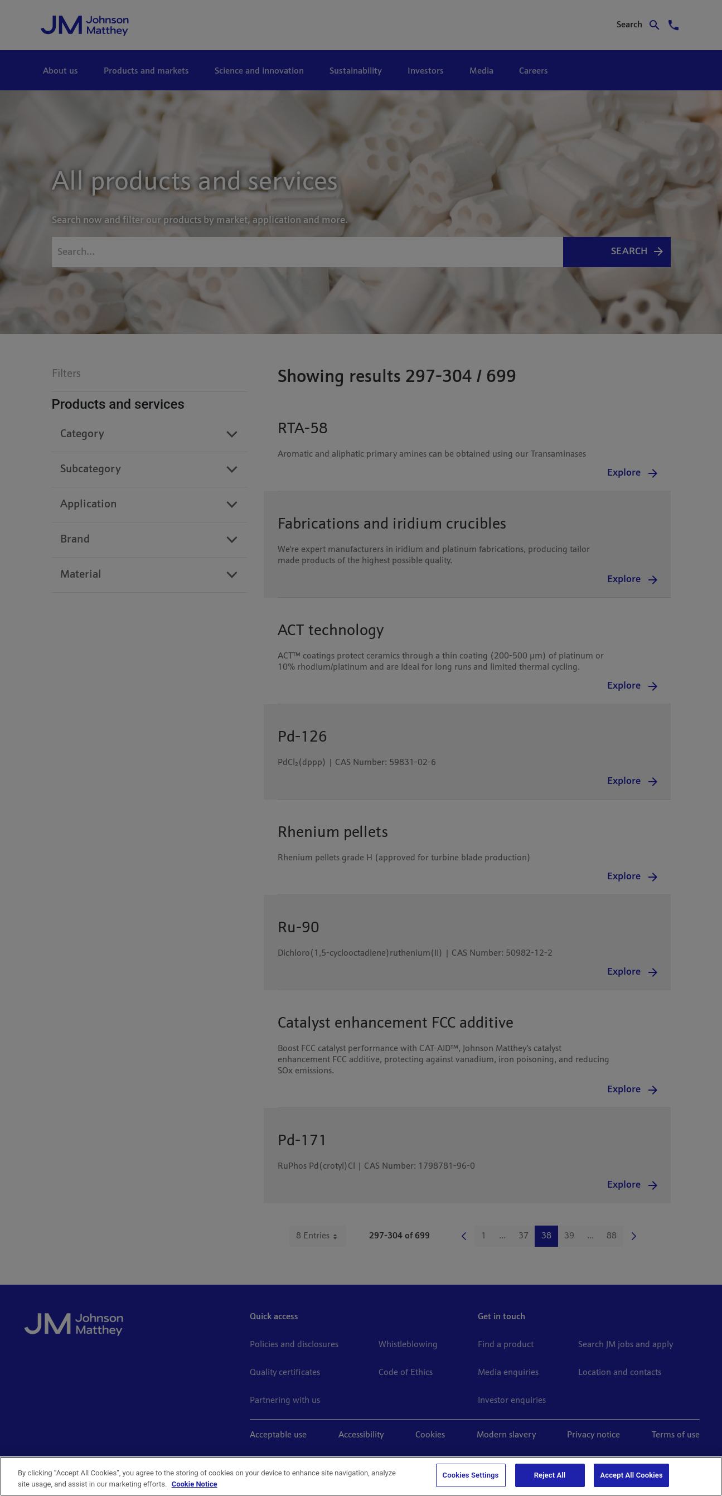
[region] (361, 1476)
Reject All (550, 1475)
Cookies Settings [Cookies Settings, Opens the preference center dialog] (471, 1475)
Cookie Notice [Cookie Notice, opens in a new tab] (194, 1484)
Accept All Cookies (631, 1475)
